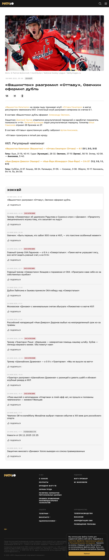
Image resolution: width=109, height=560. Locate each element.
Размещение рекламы (85, 524)
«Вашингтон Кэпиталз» (17, 107)
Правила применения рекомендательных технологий (49, 501)
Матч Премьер (81, 479)
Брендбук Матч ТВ (47, 486)
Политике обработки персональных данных (85, 541)
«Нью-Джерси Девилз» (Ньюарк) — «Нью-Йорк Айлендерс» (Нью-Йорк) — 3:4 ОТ (47, 161)
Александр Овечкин (59, 115)
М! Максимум (80, 482)
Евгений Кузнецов (34, 122)
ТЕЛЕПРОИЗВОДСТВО (83, 513)
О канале (43, 479)
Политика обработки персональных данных (50, 494)
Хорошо (87, 553)
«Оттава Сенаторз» (72, 107)
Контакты (43, 482)
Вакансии (79, 517)
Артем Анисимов (68, 130)
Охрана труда (45, 489)
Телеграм (43, 513)
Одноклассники (47, 521)
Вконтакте (44, 517)
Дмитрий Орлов (24, 120)
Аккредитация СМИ (83, 521)
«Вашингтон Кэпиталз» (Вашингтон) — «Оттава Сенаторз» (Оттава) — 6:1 (44, 148)
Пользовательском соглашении (82, 543)
